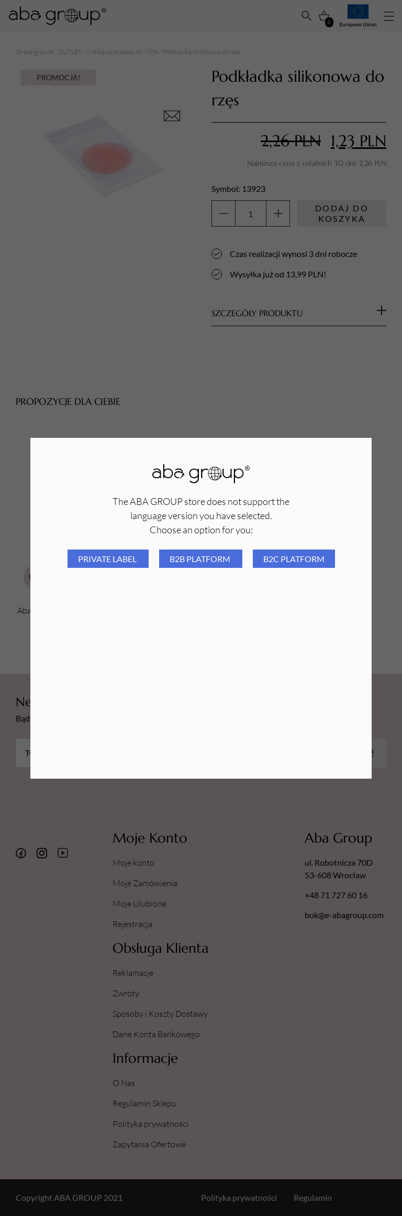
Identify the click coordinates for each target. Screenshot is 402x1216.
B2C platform (294, 559)
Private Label (108, 559)
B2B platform (201, 559)
